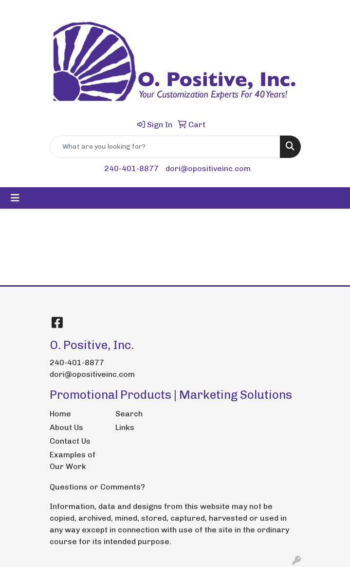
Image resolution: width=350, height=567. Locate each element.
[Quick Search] (165, 147)
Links (124, 427)
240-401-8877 (131, 168)
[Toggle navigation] (15, 198)
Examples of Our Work (72, 460)
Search (129, 413)
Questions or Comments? (97, 486)
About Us (66, 427)
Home (60, 413)
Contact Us (70, 441)
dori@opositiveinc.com (208, 168)
